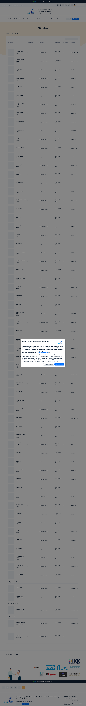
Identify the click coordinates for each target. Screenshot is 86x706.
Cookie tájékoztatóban (42, 352)
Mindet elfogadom (59, 364)
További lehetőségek (49, 364)
